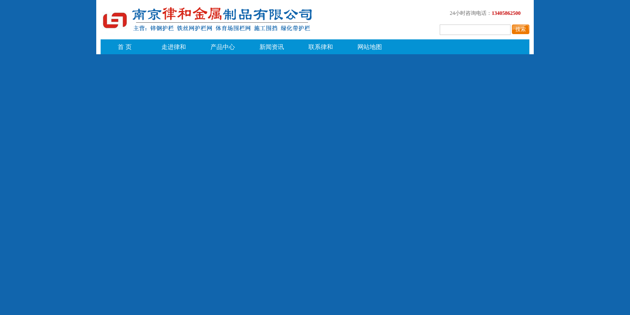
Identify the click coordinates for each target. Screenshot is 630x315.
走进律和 (173, 47)
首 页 (125, 47)
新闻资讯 (271, 47)
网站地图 (369, 47)
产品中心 (222, 47)
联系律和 (320, 47)
